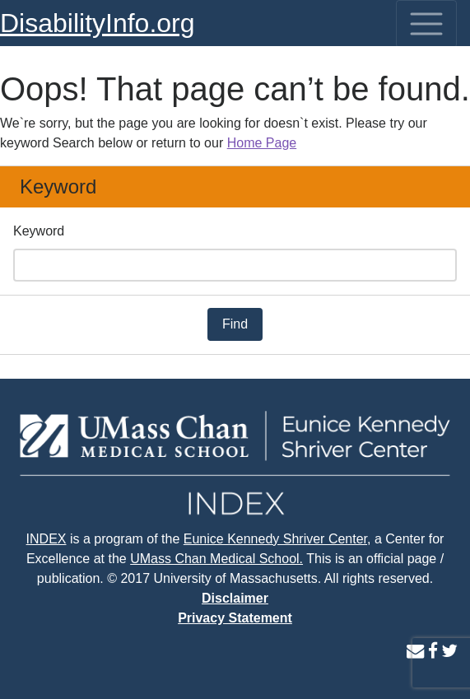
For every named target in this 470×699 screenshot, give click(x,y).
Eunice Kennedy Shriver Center (275, 539)
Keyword (38, 231)
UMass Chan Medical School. (216, 559)
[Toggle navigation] (426, 24)
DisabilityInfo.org (97, 23)
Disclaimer (235, 598)
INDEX (46, 539)
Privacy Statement (235, 618)
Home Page (262, 143)
